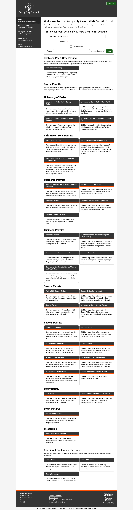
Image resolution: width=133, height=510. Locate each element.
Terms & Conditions (55, 496)
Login (109, 51)
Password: (63, 41)
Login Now (111, 3)
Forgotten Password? (98, 51)
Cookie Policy (62, 508)
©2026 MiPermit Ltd (81, 508)
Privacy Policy (53, 498)
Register (50, 51)
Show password (78, 47)
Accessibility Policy (51, 508)
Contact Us (71, 508)
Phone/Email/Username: (58, 36)
